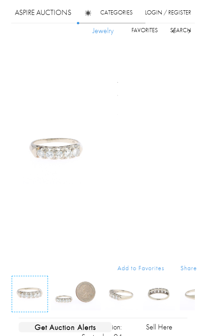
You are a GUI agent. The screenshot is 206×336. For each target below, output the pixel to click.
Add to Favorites (141, 268)
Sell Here (159, 327)
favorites (144, 30)
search (180, 30)
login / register (168, 12)
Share (188, 268)
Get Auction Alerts (65, 327)
